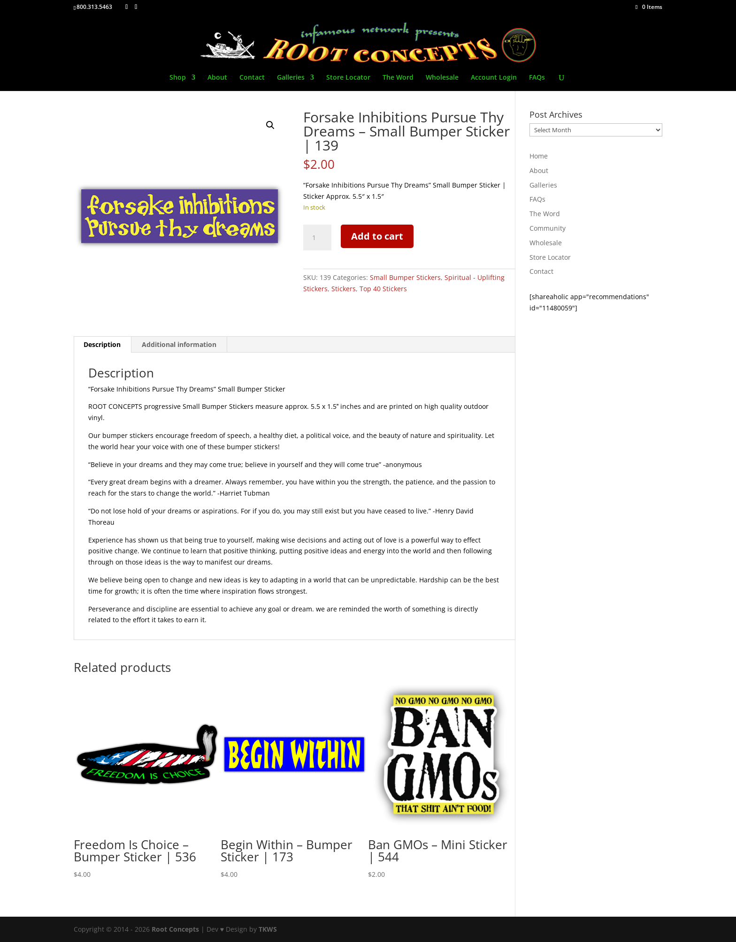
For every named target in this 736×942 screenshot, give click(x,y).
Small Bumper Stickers (405, 277)
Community (547, 228)
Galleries (291, 78)
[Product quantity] (317, 238)
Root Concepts (175, 929)
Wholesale (442, 78)
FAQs (537, 78)
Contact (252, 78)
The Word (398, 78)
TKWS (268, 929)
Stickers (343, 288)
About (217, 78)
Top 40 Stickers (383, 288)
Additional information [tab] (179, 344)
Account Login (494, 78)
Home (538, 155)
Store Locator (348, 78)
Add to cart (377, 236)
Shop (177, 78)
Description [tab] (102, 344)
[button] (270, 125)
